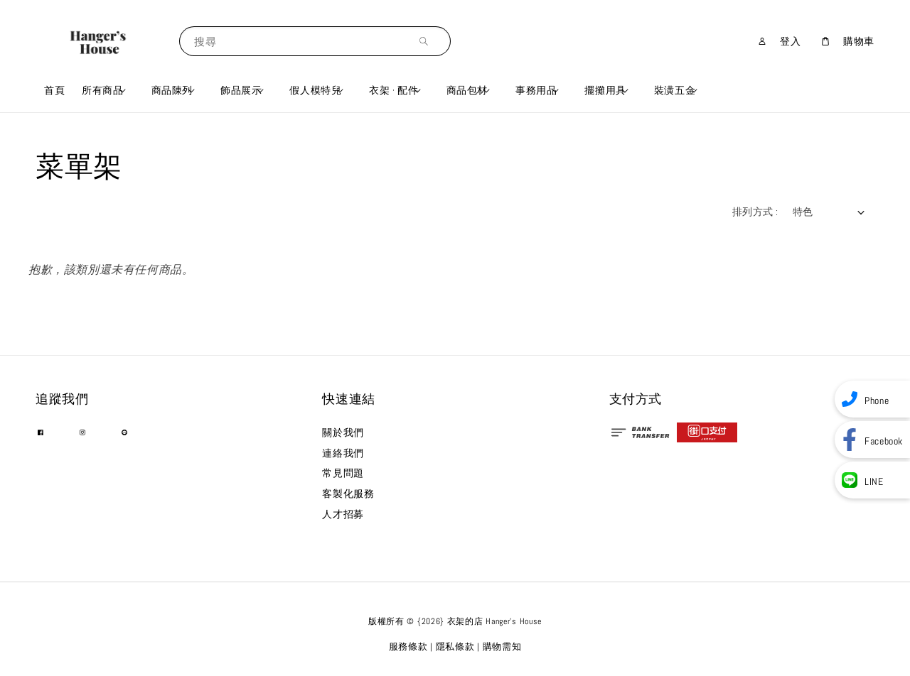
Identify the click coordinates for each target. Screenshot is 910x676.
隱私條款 (455, 646)
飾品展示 (241, 90)
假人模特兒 (315, 90)
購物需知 (502, 646)
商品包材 (467, 90)
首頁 (54, 90)
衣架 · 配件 (393, 90)
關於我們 (342, 432)
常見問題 (342, 473)
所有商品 (102, 90)
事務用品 (536, 90)
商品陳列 (172, 90)
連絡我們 (342, 453)
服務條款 (408, 646)
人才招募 (342, 514)
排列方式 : (755, 211)
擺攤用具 (605, 90)
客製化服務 (348, 493)
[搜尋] (427, 41)
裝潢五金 (674, 90)
